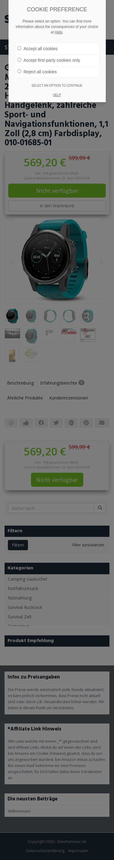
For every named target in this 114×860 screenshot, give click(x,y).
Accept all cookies (37, 44)
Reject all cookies (37, 67)
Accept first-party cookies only (48, 55)
